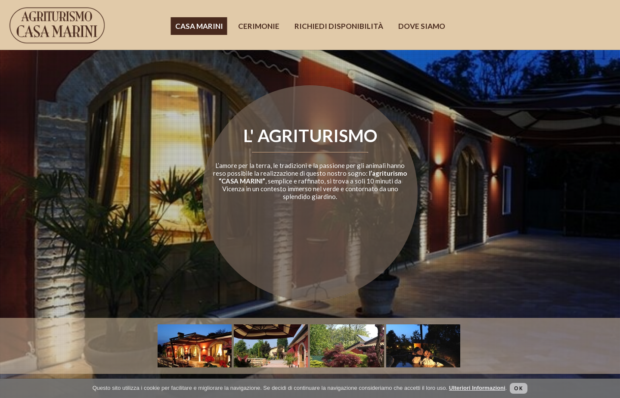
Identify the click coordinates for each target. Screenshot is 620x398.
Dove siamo (421, 26)
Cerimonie (258, 26)
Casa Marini (199, 26)
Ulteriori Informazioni (477, 388)
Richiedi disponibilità (338, 26)
